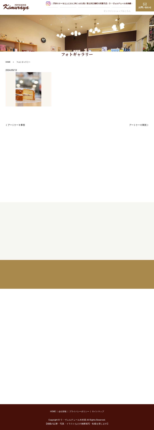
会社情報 (62, 411)
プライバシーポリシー (79, 411)
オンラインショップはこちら (119, 7)
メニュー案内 (78, 7)
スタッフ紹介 (65, 7)
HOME (35, 7)
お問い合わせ (144, 6)
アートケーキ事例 (16, 125)
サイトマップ (98, 411)
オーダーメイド (94, 7)
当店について (48, 7)
